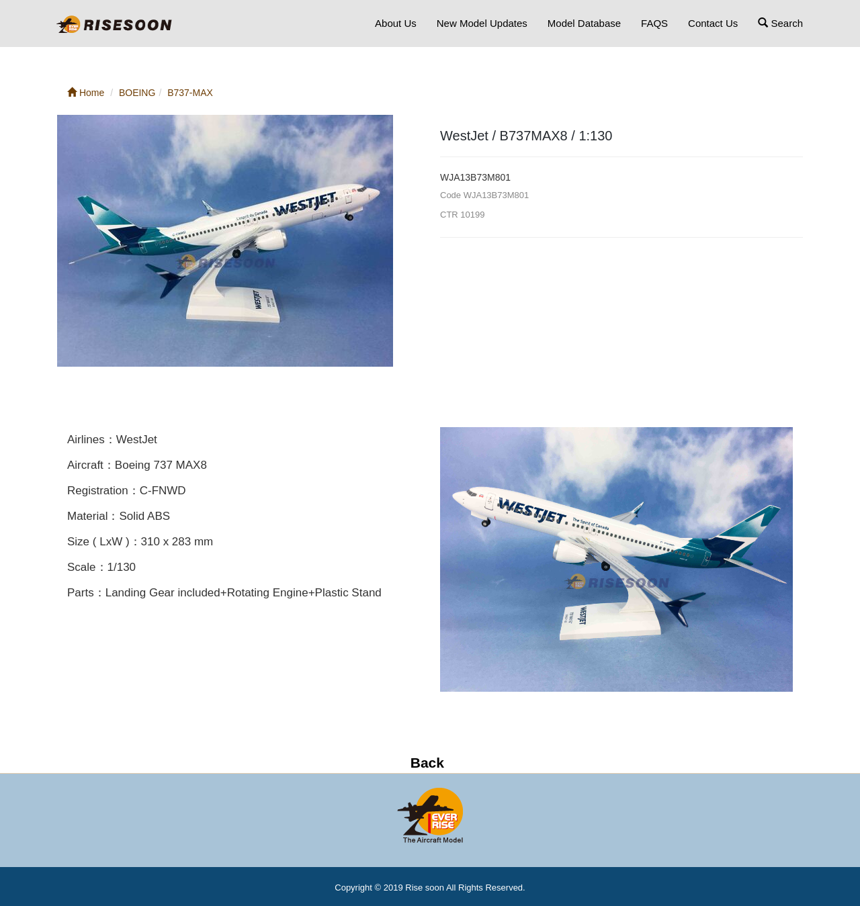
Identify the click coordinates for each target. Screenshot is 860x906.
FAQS (654, 23)
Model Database (584, 23)
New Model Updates (482, 23)
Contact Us (713, 23)
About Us (396, 23)
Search (780, 23)
